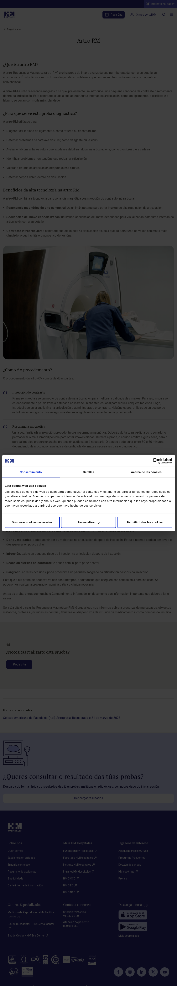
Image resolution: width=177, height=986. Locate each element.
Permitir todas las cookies (145, 522)
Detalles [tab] (88, 471)
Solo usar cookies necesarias (32, 522)
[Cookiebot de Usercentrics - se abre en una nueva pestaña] (155, 461)
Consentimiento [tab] (31, 471)
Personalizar (89, 522)
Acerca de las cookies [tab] (146, 471)
